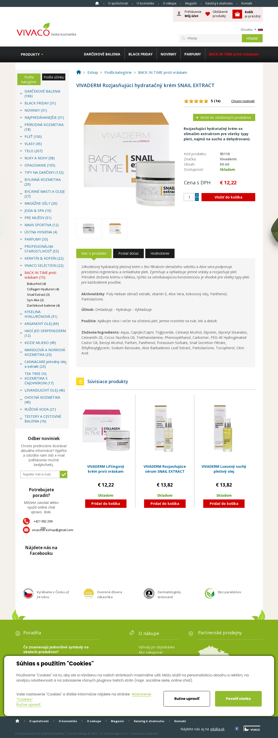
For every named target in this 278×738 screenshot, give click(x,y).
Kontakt (246, 3)
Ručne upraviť (186, 698)
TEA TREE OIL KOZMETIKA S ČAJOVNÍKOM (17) (39, 378)
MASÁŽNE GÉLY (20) (41, 203)
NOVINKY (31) (36, 110)
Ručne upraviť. (28, 704)
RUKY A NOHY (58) (40, 158)
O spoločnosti (118, 3)
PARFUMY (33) (36, 239)
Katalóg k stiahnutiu (219, 3)
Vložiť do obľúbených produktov (225, 117)
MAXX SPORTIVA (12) (42, 224)
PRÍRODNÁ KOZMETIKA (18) (44, 127)
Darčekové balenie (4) (43, 305)
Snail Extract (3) (38, 294)
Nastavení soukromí (145, 733)
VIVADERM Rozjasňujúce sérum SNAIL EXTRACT (165, 469)
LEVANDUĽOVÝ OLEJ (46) (45, 390)
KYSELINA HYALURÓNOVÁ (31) (41, 314)
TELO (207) (34, 150)
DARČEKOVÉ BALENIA (102, 54)
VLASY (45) (33, 143)
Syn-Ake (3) (35, 300)
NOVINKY (168, 54)
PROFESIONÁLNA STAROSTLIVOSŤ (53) (42, 248)
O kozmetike (145, 3)
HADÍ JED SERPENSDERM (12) (45, 333)
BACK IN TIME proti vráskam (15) (40, 275)
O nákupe (170, 3)
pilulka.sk (217, 729)
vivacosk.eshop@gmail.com (52, 530)
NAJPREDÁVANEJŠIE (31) (44, 117)
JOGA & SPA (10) (38, 210)
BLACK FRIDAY (140, 54)
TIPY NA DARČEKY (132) (44, 172)
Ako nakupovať (151, 652)
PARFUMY (192, 54)
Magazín (191, 3)
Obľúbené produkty (220, 14)
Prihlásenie (193, 14)
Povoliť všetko (238, 698)
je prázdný (252, 14)
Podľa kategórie (28, 79)
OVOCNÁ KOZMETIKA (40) (42, 399)
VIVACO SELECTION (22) (44, 265)
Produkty (30, 54)
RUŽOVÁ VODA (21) (40, 409)
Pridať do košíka (105, 503)
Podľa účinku (54, 77)
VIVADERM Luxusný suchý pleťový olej (224, 469)
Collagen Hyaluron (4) (43, 289)
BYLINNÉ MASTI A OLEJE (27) (45, 193)
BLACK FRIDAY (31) (40, 103)
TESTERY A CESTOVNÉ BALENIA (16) (43, 418)
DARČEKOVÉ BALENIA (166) (42, 93)
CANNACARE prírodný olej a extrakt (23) (45, 364)
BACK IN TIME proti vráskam (234, 54)
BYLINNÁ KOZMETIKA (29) (43, 182)
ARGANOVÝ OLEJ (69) (42, 323)
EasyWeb (58, 733)
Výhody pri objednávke (157, 647)
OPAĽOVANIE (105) (40, 165)
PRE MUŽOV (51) (38, 217)
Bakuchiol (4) (36, 283)
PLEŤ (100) (33, 136)
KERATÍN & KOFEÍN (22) (44, 258)
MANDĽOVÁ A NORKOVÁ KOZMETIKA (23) (45, 352)
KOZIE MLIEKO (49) (40, 342)
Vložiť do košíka (228, 197)
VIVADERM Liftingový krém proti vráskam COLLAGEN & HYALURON (106, 471)
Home (97, 3)
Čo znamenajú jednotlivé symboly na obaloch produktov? (56, 649)
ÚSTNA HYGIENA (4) (41, 232)
